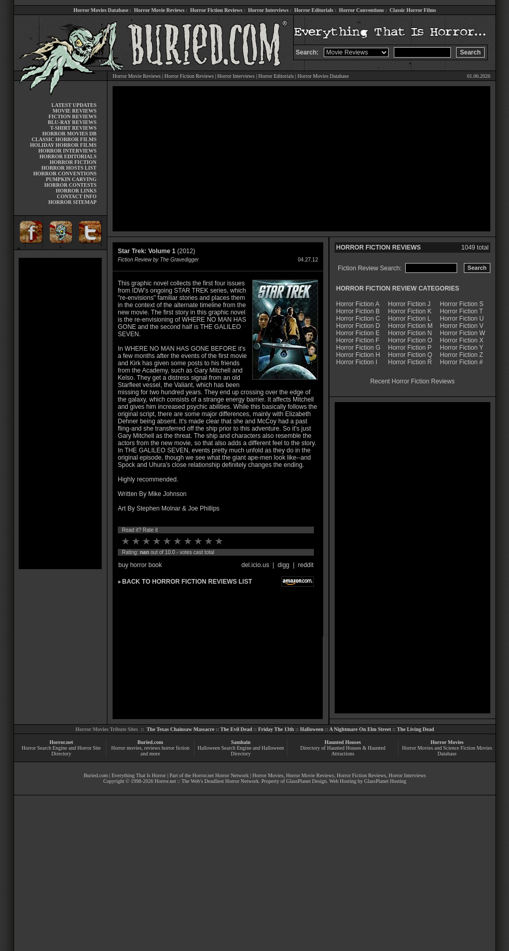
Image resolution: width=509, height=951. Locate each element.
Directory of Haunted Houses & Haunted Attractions (343, 750)
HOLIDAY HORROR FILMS (63, 145)
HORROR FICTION (73, 162)
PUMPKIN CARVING (71, 179)
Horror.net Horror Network (220, 775)
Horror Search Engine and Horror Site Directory (61, 750)
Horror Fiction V (462, 325)
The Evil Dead (236, 729)
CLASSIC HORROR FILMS (64, 139)
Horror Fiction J (409, 304)
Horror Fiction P (410, 347)
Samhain (241, 742)
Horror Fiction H (358, 355)
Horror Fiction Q (410, 355)
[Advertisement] (60, 413)
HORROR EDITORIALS (68, 156)
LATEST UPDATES (74, 105)
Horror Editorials (313, 10)
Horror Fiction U (462, 318)
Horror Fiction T (461, 311)
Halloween (311, 729)
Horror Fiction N (410, 333)
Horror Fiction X (462, 340)
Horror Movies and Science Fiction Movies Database (447, 750)
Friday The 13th (276, 729)
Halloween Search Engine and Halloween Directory (241, 750)
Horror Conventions (361, 10)
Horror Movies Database (101, 10)
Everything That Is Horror (139, 775)
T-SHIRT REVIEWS (73, 128)
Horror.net (61, 742)
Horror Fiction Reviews (216, 10)
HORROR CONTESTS (70, 185)
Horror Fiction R (410, 362)
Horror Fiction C (358, 318)
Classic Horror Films (413, 10)
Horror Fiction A (357, 304)
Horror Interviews (268, 10)
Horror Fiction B (358, 311)
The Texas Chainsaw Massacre (180, 729)
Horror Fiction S (462, 304)
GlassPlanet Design (306, 781)
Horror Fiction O (410, 340)
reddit (305, 565)
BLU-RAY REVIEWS (72, 122)
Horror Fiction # (461, 362)
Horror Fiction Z (461, 355)
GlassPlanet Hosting (385, 781)
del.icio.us (255, 565)
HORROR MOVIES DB (70, 133)
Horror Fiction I (356, 362)
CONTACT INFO (77, 196)
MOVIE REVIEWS (74, 111)
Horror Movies (447, 742)
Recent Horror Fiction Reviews (412, 381)
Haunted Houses (342, 742)
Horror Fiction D (358, 325)
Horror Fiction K (410, 311)
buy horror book (140, 565)
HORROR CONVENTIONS (65, 173)
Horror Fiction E (358, 333)
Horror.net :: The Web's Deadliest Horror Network (207, 781)
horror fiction (175, 748)
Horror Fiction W (462, 333)
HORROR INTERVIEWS (67, 151)
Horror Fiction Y (462, 347)
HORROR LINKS (76, 191)
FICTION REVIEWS (72, 116)
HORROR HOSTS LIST (69, 168)
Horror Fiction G (358, 347)
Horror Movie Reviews (159, 10)
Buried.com (150, 742)
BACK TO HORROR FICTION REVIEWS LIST (187, 581)
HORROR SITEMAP (72, 202)
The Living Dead (415, 729)
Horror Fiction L (409, 318)
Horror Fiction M (410, 325)
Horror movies (126, 748)
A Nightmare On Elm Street (360, 729)
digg (284, 565)
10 (219, 541)
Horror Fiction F (357, 340)
